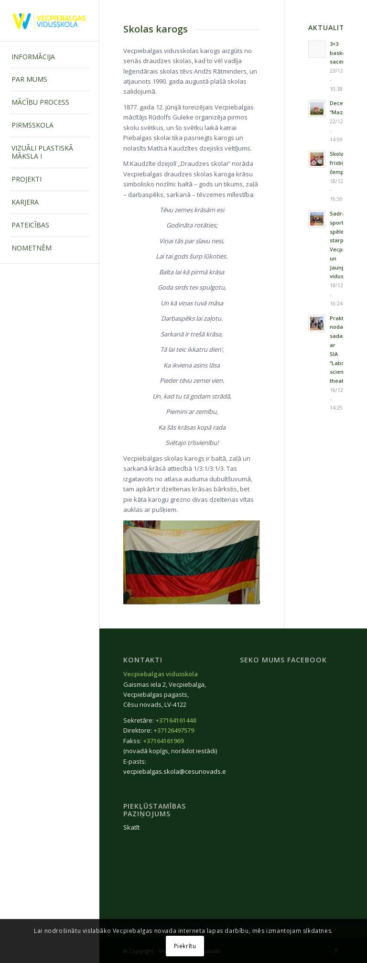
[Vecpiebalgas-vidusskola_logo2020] (49, 21)
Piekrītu (185, 946)
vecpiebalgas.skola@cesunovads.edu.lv (181, 771)
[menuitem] (49, 57)
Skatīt (131, 827)
